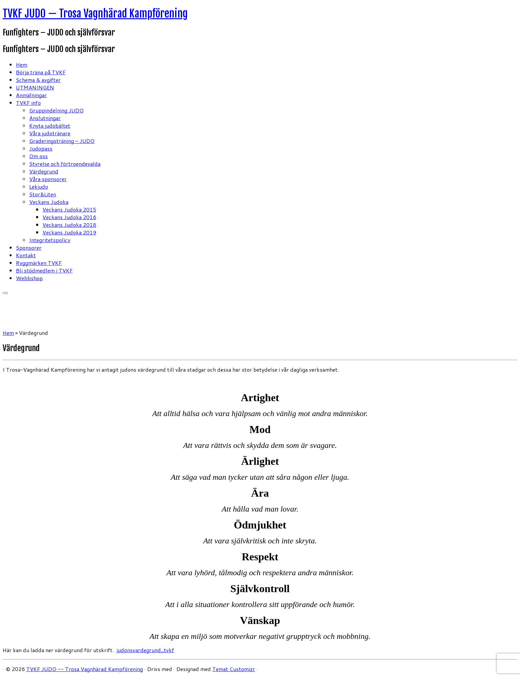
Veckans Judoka (48, 202)
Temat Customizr (233, 669)
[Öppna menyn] (5, 293)
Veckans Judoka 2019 (69, 232)
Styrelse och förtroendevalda (64, 163)
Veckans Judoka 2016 (69, 217)
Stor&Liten (42, 194)
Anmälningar (31, 95)
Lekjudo (38, 186)
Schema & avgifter (38, 80)
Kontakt (26, 255)
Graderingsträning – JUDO (62, 141)
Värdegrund (43, 171)
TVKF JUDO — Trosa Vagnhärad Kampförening (95, 13)
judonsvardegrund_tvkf (145, 650)
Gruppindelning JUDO (56, 110)
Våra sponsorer (48, 179)
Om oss (38, 156)
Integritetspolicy (49, 240)
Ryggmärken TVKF (39, 263)
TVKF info (28, 102)
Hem (21, 64)
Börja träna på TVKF (41, 72)
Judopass (40, 148)
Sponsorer (28, 247)
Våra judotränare (49, 133)
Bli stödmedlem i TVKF (44, 270)
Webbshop (29, 278)
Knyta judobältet (49, 125)
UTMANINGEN (35, 87)
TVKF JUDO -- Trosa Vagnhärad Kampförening (84, 669)
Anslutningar (45, 118)
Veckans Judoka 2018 (69, 224)
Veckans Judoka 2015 (69, 209)
